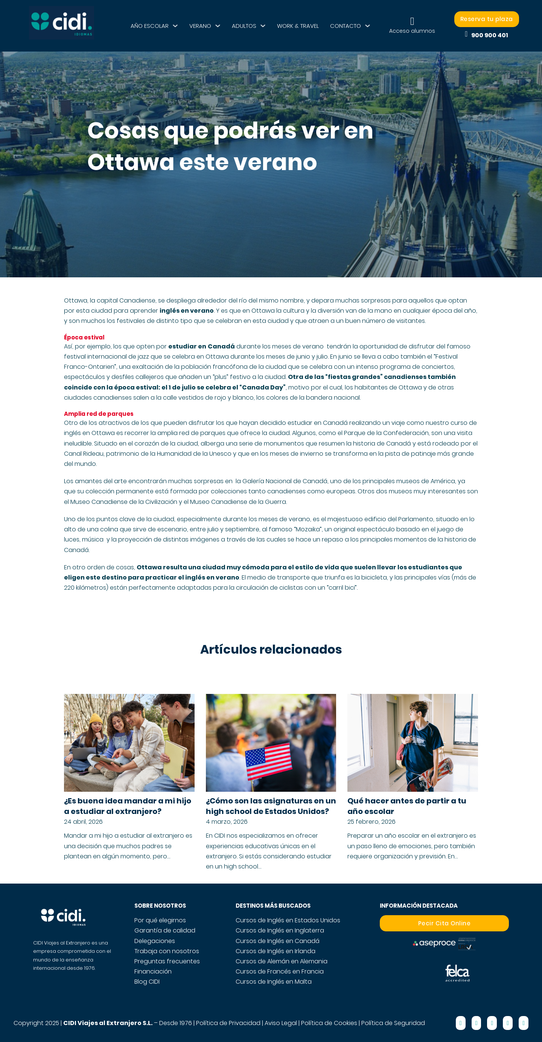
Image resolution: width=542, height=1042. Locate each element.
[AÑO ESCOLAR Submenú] (175, 26)
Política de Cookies (329, 1023)
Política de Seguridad (393, 1023)
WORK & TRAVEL (298, 26)
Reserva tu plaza (486, 19)
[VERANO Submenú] (218, 26)
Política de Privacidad (228, 1023)
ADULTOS (244, 26)
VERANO (200, 26)
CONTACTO (345, 26)
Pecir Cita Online (444, 923)
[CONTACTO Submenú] (367, 26)
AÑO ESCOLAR (150, 26)
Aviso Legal (281, 1023)
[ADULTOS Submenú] (263, 26)
